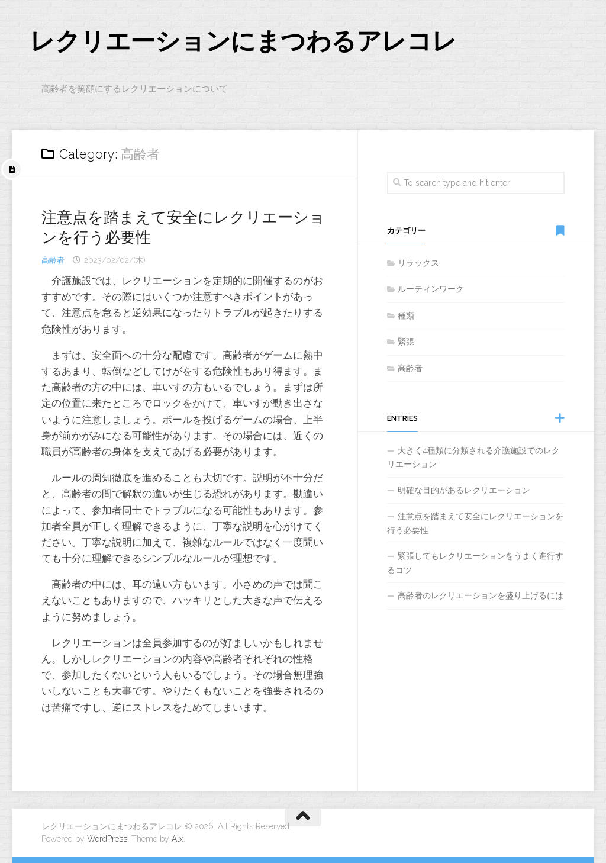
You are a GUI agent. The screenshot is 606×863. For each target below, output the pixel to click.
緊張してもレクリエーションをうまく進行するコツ (475, 563)
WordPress (107, 838)
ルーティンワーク (431, 289)
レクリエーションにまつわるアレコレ (243, 41)
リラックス (418, 263)
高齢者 (53, 260)
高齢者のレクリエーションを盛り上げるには (480, 595)
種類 (406, 315)
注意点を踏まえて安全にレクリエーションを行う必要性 (475, 523)
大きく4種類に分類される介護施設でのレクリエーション (473, 457)
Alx (177, 838)
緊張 (406, 341)
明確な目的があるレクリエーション (464, 490)
